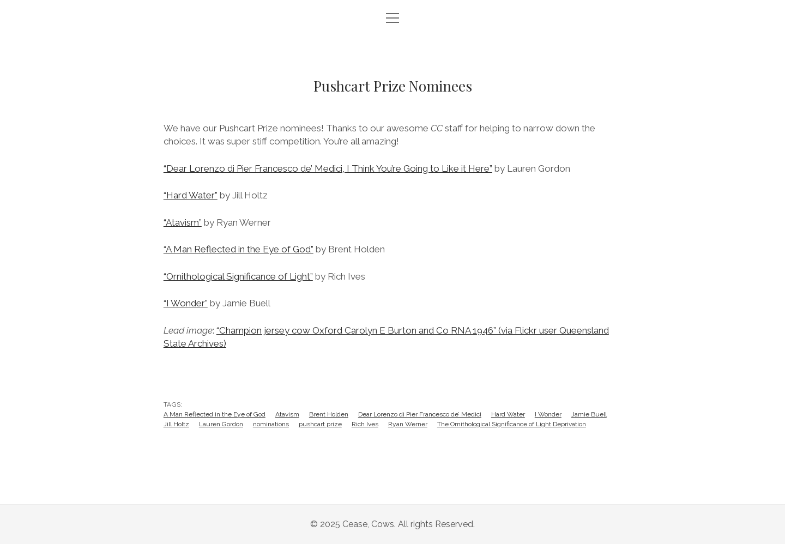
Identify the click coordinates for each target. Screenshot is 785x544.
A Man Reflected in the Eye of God (214, 414)
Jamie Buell (589, 414)
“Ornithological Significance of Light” (238, 276)
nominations (271, 424)
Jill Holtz (176, 424)
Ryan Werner (407, 424)
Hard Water (508, 414)
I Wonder (548, 414)
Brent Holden (328, 414)
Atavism (287, 414)
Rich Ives (365, 424)
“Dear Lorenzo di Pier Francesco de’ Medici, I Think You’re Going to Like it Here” (328, 168)
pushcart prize (320, 424)
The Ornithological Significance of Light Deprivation (511, 424)
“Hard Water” (191, 195)
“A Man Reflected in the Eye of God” (238, 249)
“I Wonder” (186, 303)
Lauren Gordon (221, 424)
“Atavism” (183, 222)
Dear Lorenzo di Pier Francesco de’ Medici (419, 414)
